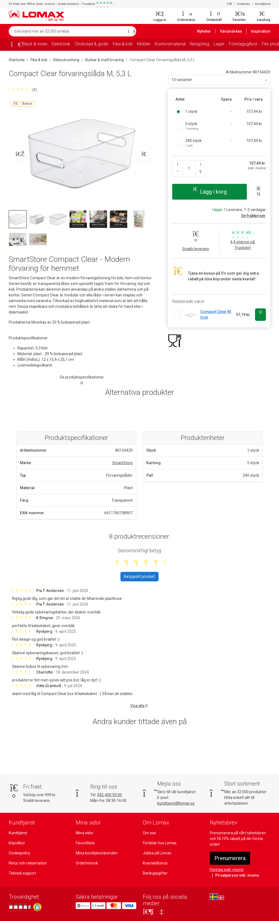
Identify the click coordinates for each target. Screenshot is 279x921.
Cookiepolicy (19, 853)
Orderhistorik (87, 863)
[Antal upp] (200, 168)
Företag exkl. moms (227, 869)
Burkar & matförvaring (104, 60)
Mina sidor (84, 833)
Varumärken (231, 31)
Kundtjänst (262, 4)
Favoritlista (85, 843)
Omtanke (243, 4)
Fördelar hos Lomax (160, 843)
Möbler (143, 43)
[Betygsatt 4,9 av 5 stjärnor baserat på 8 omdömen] (81, 90)
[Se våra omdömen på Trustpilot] (20, 907)
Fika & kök (123, 43)
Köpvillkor (17, 843)
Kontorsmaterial (170, 43)
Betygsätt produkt (139, 576)
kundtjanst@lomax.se (176, 803)
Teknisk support (22, 873)
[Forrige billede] (19, 154)
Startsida (17, 60)
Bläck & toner (34, 43)
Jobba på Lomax (157, 853)
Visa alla (139, 705)
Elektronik (61, 43)
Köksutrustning (66, 60)
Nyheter (204, 31)
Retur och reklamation (28, 863)
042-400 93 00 (109, 795)
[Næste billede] (145, 154)
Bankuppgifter (155, 873)
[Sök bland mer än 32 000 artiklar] (67, 31)
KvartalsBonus (155, 863)
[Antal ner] (177, 168)
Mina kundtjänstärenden (97, 853)
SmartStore (122, 463)
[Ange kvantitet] (189, 168)
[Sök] (131, 31)
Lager (219, 43)
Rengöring (199, 43)
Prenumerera (229, 858)
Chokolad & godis (91, 43)
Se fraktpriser (253, 215)
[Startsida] (14, 45)
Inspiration (260, 31)
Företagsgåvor (243, 43)
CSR (229, 4)
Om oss (149, 833)
